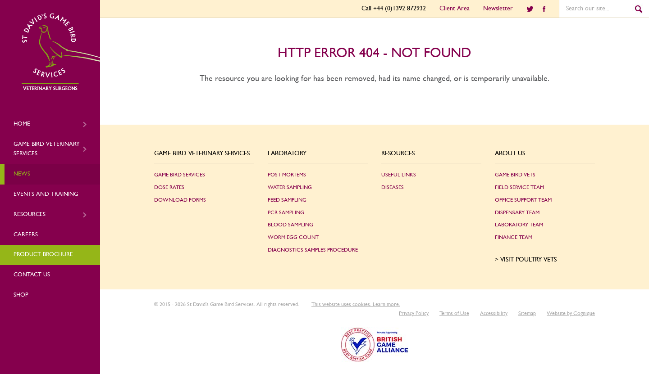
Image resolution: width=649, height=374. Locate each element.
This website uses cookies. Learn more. (355, 304)
